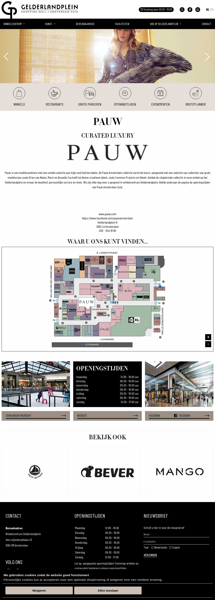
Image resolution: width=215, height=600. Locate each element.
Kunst (48, 24)
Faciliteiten (122, 24)
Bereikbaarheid (85, 24)
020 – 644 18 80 (107, 230)
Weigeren (39, 590)
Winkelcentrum (13, 24)
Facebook (179, 415)
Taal (146, 547)
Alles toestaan (108, 590)
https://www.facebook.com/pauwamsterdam (107, 218)
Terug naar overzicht (36, 415)
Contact (206, 24)
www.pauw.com (107, 214)
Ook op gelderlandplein (164, 24)
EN (212, 9)
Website (107, 415)
